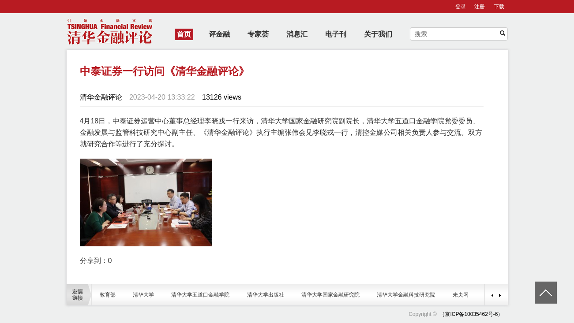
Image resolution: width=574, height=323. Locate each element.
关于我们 (378, 34)
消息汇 (297, 34)
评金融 (219, 34)
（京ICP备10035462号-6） (471, 314)
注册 (479, 7)
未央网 (461, 295)
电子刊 (335, 34)
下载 (499, 7)
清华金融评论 (101, 97)
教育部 (108, 295)
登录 (460, 7)
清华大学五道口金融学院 (200, 295)
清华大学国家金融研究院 (330, 295)
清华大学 (143, 295)
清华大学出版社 (265, 295)
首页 (184, 34)
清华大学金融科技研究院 (406, 295)
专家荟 (258, 34)
